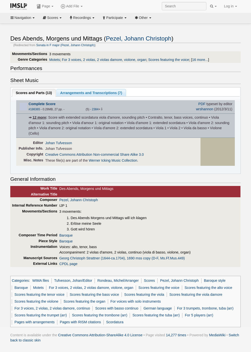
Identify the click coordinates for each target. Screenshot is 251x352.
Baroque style (215, 280)
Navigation (23, 18)
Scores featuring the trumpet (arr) (40, 315)
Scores (52, 18)
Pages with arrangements (34, 322)
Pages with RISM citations (80, 322)
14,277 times (176, 335)
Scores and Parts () (34, 93)
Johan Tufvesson (58, 143)
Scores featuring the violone (36, 301)
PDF (201, 104)
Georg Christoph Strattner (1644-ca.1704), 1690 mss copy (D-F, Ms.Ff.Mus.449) (122, 258)
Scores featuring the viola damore (195, 294)
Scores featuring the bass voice (94, 294)
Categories (20, 280)
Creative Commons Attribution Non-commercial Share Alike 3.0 (94, 154)
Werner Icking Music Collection (113, 160)
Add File (71, 6)
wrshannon (204, 109)
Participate (114, 18)
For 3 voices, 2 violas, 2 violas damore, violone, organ (104, 60)
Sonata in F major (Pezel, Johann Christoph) (65, 45)
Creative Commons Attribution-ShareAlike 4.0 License (100, 335)
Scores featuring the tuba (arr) (156, 315)
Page (45, 6)
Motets (54, 60)
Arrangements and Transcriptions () (91, 93)
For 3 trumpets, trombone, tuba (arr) (205, 308)
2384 (95, 109)
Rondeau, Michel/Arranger (118, 280)
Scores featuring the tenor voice (39, 294)
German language (157, 308)
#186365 (34, 109)
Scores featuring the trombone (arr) (99, 315)
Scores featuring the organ (84, 301)
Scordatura (115, 322)
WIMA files (40, 280)
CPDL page (68, 264)
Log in (230, 6)
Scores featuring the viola (144, 294)
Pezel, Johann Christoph (138, 38)
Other (143, 18)
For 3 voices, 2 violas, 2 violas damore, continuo (52, 308)
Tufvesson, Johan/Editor (73, 280)
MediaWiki (217, 335)
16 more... (200, 60)
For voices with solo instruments (136, 301)
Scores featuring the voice (168, 60)
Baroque (66, 235)
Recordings (82, 18)
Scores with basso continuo (116, 308)
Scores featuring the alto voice (208, 288)
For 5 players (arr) (199, 315)
